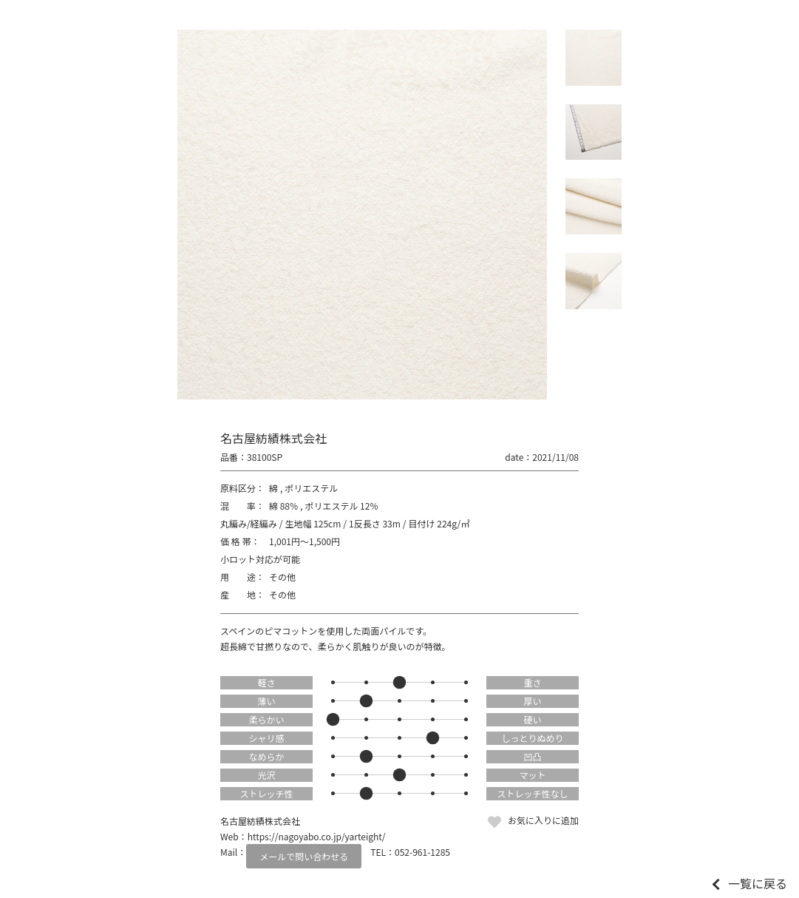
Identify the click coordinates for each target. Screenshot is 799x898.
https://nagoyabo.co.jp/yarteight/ (317, 836)
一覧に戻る (757, 883)
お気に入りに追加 (543, 820)
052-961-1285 (422, 851)
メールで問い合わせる (303, 856)
